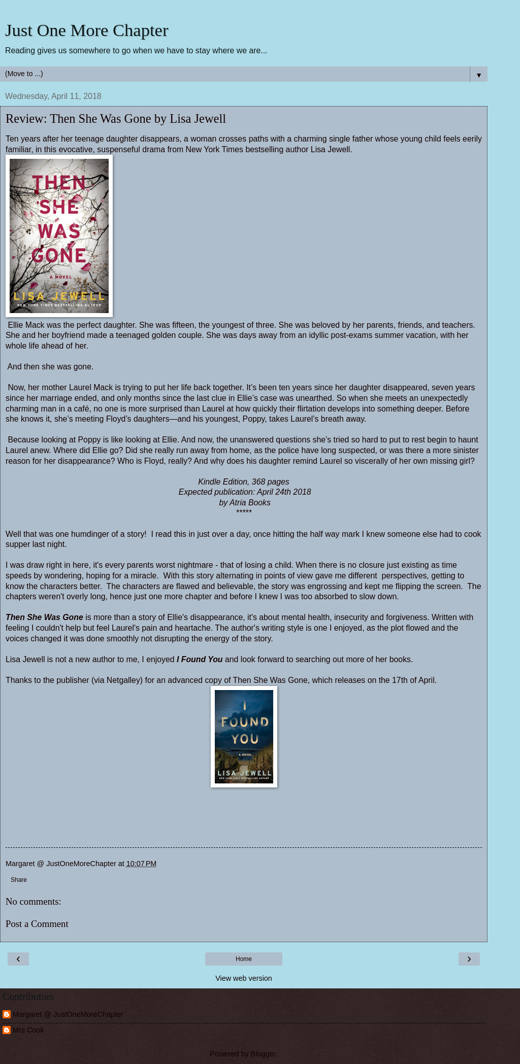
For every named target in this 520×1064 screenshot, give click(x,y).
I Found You (200, 659)
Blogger (263, 1054)
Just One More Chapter (86, 30)
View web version (243, 978)
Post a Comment (37, 923)
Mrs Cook (28, 1030)
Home (244, 959)
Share (19, 879)
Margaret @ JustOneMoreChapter (68, 1014)
